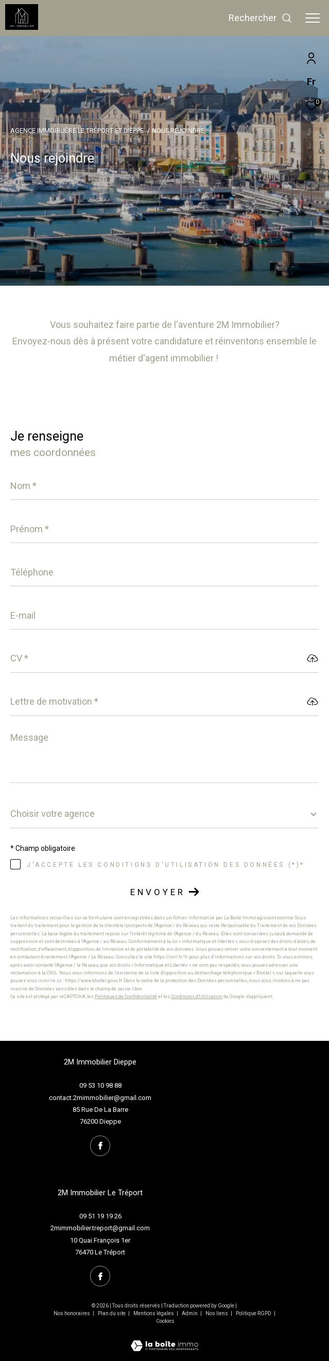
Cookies (165, 1321)
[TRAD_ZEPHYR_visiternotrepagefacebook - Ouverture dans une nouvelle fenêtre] (100, 1146)
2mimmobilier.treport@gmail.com (100, 1228)
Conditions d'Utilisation (196, 996)
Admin (190, 1313)
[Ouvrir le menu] (312, 18)
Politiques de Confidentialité (126, 996)
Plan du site (112, 1313)
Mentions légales (154, 1313)
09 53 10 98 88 (100, 1085)
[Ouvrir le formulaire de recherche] (260, 18)
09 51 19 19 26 (100, 1216)
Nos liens (217, 1313)
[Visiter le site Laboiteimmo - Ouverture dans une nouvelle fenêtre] (164, 1339)
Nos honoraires (72, 1313)
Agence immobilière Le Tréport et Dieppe (77, 130)
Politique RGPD (253, 1313)
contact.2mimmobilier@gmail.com (100, 1098)
